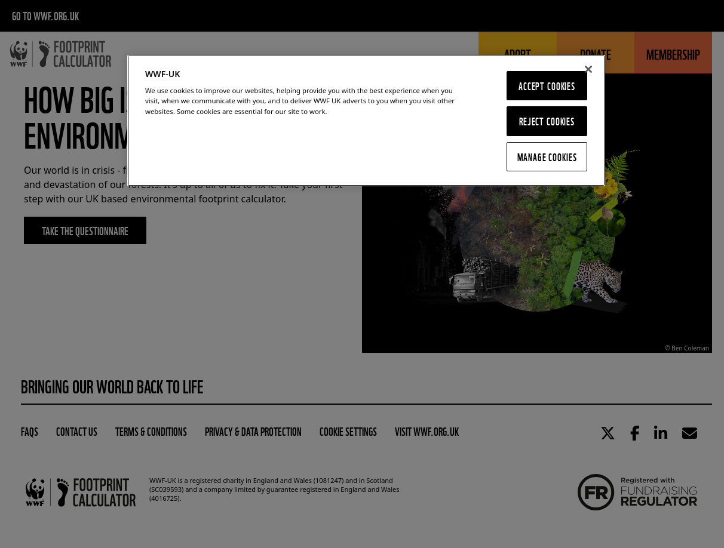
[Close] (588, 69)
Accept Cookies (547, 86)
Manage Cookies (547, 157)
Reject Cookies (547, 121)
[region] (366, 121)
